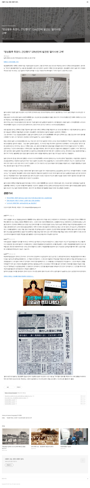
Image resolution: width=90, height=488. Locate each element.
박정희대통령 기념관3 (10, 403)
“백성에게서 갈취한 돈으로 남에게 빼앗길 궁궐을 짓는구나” (18, 396)
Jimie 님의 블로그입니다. (11, 461)
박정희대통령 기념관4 (10, 401)
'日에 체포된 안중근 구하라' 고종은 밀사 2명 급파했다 (23, 200)
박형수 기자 (7, 62)
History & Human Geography (11, 393)
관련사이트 (4, 478)
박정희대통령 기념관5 (10, 400)
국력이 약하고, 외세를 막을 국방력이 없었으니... (19, 276)
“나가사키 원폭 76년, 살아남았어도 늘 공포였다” (22, 203)
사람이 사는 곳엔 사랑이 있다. (10, 2)
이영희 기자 (14, 62)
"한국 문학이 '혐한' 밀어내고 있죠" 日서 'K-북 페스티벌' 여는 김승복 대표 (29, 198)
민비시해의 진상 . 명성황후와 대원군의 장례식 (15, 398)
